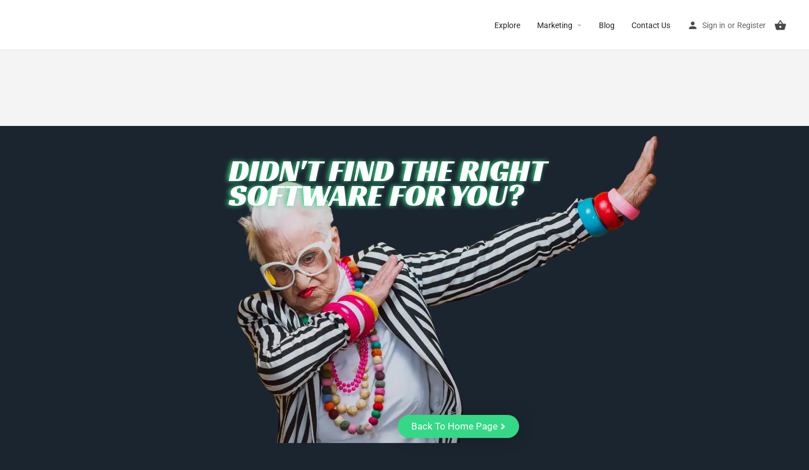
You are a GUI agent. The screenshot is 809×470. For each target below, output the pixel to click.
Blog (607, 25)
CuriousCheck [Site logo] (56, 25)
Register (751, 25)
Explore (507, 25)
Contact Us (650, 25)
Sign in (713, 25)
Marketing (554, 25)
